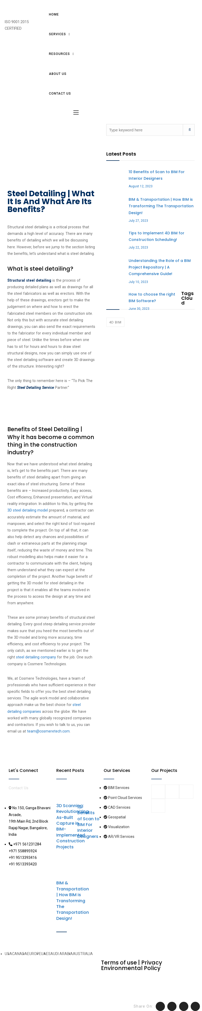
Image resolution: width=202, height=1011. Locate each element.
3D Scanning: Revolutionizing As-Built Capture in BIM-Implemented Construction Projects (72, 826)
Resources (59, 54)
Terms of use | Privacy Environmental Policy (131, 965)
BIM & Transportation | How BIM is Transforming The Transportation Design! (72, 900)
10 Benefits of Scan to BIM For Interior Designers (88, 821)
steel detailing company (36, 657)
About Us (58, 74)
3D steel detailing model (28, 510)
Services (57, 34)
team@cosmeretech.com (48, 731)
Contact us (60, 93)
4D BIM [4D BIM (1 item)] (115, 322)
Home (54, 14)
